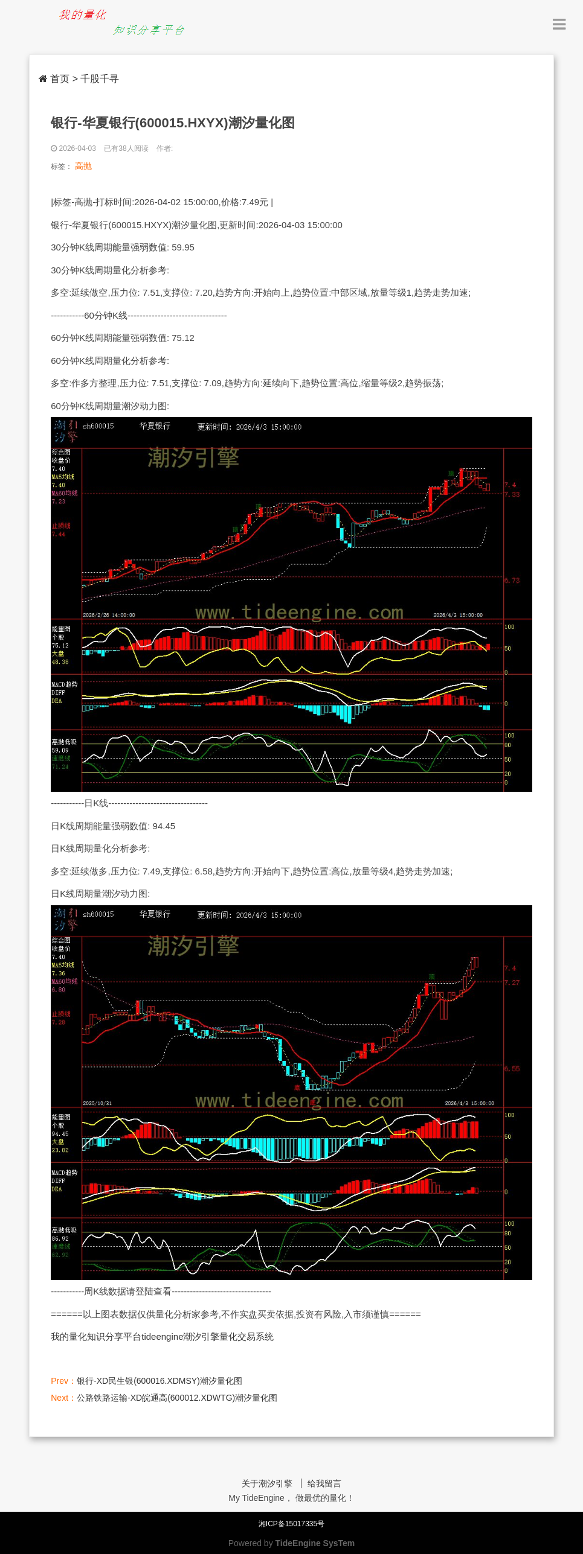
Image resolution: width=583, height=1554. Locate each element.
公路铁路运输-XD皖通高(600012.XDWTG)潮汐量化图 (177, 1398)
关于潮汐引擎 (267, 1483)
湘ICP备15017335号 (291, 1524)
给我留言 (324, 1483)
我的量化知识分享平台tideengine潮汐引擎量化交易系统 (162, 1336)
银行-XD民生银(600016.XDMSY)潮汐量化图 (159, 1381)
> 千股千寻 (96, 79)
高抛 (83, 166)
